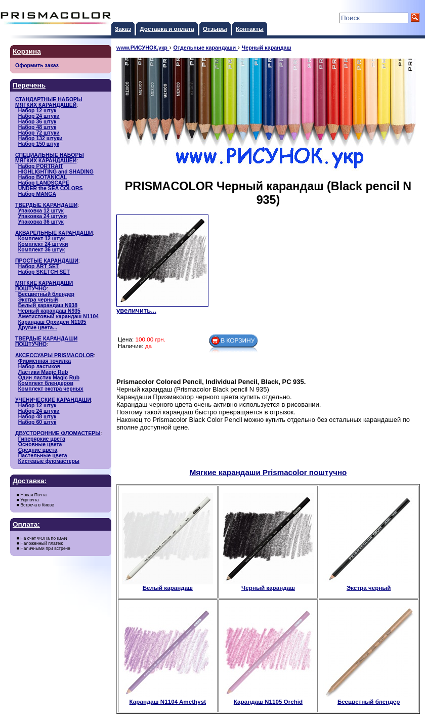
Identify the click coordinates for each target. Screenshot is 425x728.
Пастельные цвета (42, 455)
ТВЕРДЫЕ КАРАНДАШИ (46, 205)
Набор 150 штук (38, 144)
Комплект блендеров (45, 383)
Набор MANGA (37, 194)
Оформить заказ (37, 65)
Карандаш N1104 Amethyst (167, 699)
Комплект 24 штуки (43, 244)
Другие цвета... (37, 327)
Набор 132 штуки (40, 138)
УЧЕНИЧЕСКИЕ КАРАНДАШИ (53, 400)
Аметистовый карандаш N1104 (58, 316)
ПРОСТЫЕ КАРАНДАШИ (46, 261)
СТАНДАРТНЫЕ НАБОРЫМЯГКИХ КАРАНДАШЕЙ (48, 102)
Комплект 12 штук (41, 238)
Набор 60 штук (37, 422)
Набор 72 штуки (39, 133)
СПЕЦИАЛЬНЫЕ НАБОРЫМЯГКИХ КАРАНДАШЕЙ (49, 157)
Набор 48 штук (37, 127)
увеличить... (136, 310)
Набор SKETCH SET (44, 272)
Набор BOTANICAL (42, 177)
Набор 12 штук (37, 110)
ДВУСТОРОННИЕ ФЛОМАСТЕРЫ (57, 433)
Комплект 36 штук (41, 249)
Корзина (27, 51)
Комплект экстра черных (50, 389)
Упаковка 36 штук (41, 222)
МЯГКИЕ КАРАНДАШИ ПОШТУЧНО (44, 285)
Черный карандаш (268, 585)
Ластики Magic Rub (43, 372)
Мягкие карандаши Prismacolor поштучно (268, 472)
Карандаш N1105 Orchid (268, 699)
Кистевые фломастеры (48, 461)
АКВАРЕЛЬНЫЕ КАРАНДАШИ (54, 233)
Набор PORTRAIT (40, 166)
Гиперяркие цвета (41, 439)
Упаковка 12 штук (41, 210)
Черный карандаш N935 (49, 311)
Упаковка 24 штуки (42, 216)
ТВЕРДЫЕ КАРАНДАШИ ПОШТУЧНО (46, 341)
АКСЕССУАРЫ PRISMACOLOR (54, 355)
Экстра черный (38, 300)
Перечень (29, 85)
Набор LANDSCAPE (43, 183)
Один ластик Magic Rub (48, 377)
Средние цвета (37, 450)
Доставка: (30, 481)
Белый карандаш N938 (47, 305)
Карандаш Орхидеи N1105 (52, 322)
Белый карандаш (167, 585)
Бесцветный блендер (46, 294)
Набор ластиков (39, 366)
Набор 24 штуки (39, 116)
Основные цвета (40, 444)
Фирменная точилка (44, 361)
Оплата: (26, 524)
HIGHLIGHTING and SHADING (56, 172)
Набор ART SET (38, 266)
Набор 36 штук (37, 121)
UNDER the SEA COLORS (50, 188)
